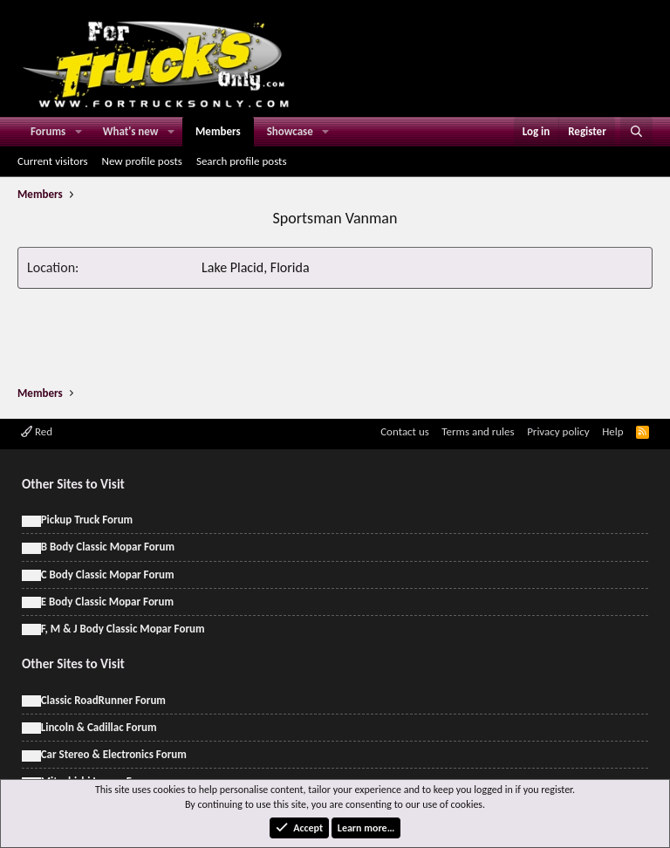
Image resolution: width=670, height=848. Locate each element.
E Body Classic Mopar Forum (107, 601)
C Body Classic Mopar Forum (107, 574)
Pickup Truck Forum (87, 519)
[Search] (636, 132)
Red (36, 431)
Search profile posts (241, 161)
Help (612, 431)
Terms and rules (477, 431)
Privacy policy (558, 431)
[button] (78, 132)
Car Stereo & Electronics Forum (114, 754)
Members (218, 131)
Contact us (404, 431)
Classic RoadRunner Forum (103, 700)
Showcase (290, 131)
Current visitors (52, 161)
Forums (48, 131)
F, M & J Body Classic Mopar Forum (123, 628)
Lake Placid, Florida (256, 267)
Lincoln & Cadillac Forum (99, 727)
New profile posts (142, 161)
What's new (131, 131)
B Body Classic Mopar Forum (107, 546)
